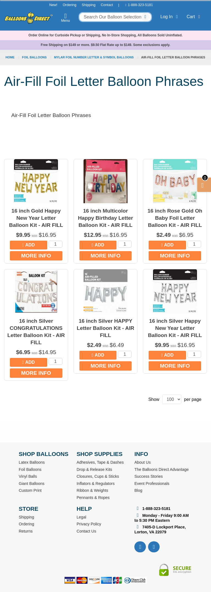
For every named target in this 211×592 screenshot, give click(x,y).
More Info (36, 256)
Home (10, 57)
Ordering (69, 5)
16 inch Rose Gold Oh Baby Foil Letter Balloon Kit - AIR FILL (175, 218)
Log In (170, 16)
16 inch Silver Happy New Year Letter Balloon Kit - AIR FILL (175, 328)
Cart (194, 16)
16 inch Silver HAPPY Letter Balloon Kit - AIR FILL (105, 328)
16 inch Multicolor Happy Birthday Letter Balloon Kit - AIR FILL (105, 218)
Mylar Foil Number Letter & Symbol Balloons (94, 57)
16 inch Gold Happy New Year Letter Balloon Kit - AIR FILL (36, 218)
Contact (107, 5)
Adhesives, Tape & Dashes (100, 462)
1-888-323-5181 (140, 5)
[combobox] (115, 17)
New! (53, 5)
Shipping (88, 5)
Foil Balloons (35, 57)
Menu (65, 18)
